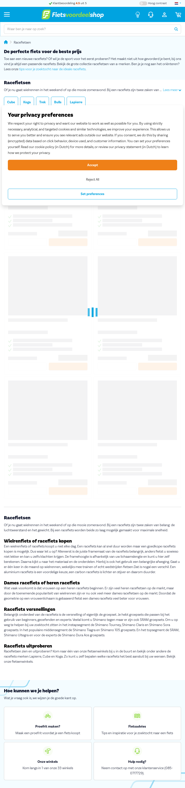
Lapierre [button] (76, 102)
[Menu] (7, 14)
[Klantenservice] (151, 14)
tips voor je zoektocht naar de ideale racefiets (52, 69)
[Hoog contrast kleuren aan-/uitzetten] (153, 3)
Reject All (92, 179)
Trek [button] (42, 102)
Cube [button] (11, 102)
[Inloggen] (164, 14)
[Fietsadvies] (138, 14)
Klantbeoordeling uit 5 (68, 3)
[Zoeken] (176, 29)
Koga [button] (27, 102)
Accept (92, 165)
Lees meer (172, 90)
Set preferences (92, 194)
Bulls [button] (58, 102)
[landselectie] (178, 3)
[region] (92, 155)
